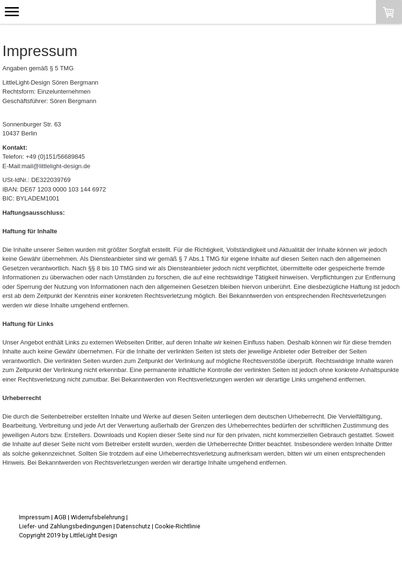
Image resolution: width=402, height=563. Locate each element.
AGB (60, 517)
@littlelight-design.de (61, 166)
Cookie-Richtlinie (177, 526)
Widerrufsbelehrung (98, 517)
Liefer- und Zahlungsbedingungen (65, 526)
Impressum (34, 517)
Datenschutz (133, 526)
